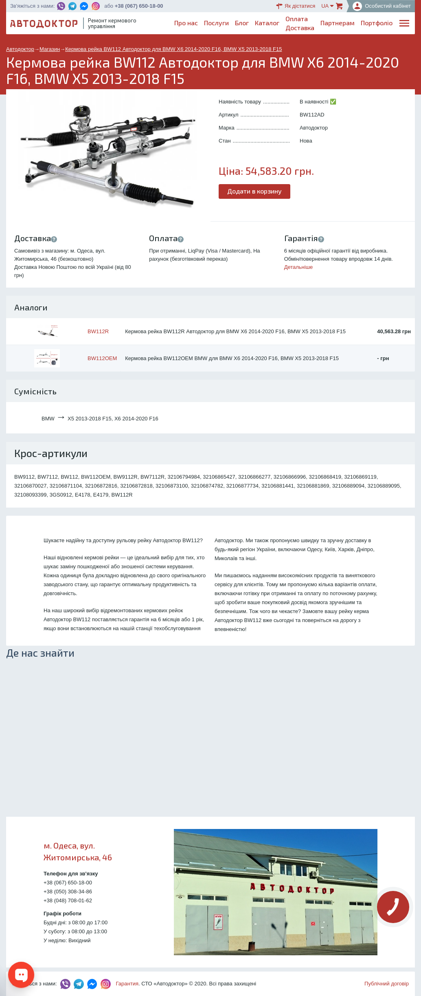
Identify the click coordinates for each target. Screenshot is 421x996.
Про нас (186, 22)
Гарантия (127, 984)
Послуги (216, 22)
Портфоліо (376, 22)
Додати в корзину (254, 191)
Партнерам (337, 22)
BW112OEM (102, 358)
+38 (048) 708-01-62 (68, 900)
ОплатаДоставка (299, 23)
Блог (242, 22)
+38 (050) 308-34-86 (68, 891)
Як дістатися (295, 6)
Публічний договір (386, 984)
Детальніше (298, 267)
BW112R (98, 331)
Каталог (267, 22)
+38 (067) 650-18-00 (139, 6)
